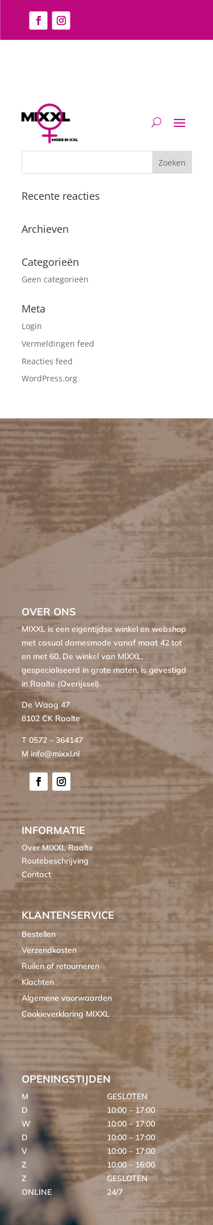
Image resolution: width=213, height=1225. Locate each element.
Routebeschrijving (55, 861)
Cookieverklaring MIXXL (66, 1014)
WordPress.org (49, 378)
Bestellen (39, 934)
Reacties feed (47, 361)
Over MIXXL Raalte (57, 847)
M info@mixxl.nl (51, 754)
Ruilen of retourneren (60, 966)
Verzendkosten (49, 950)
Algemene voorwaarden (67, 998)
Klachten (38, 982)
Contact (36, 874)
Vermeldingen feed (58, 343)
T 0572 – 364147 (52, 740)
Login (32, 325)
